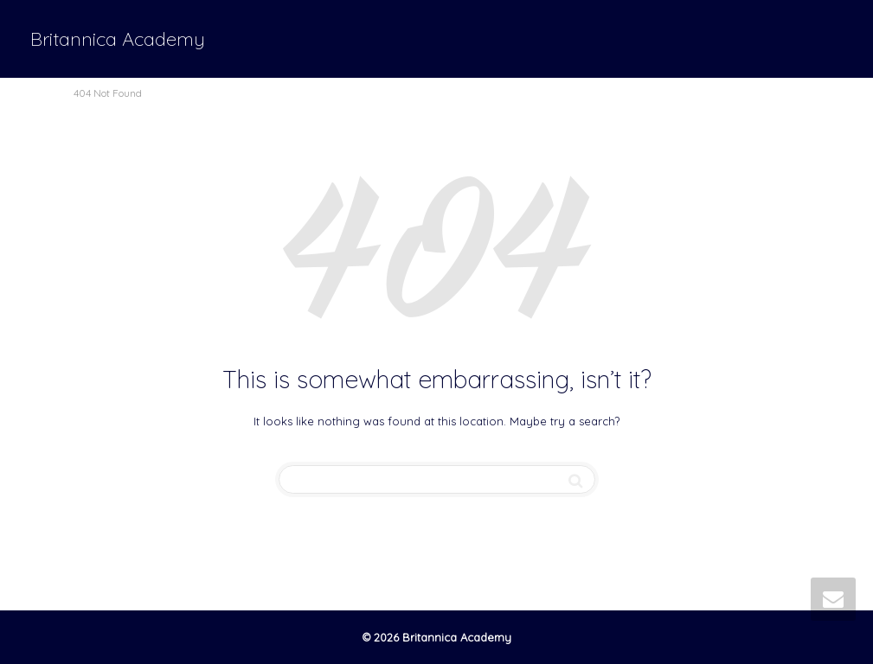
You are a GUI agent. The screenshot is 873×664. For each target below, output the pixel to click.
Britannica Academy (117, 39)
